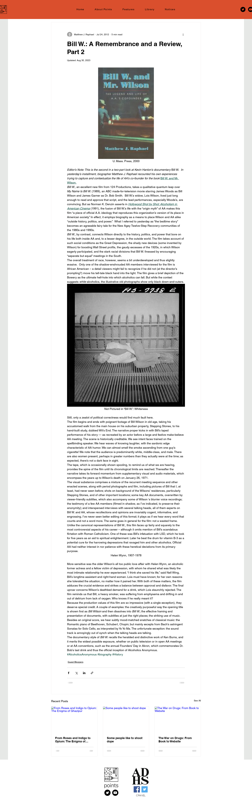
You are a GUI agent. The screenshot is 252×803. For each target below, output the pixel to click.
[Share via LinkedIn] (84, 672)
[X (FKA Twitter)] (107, 793)
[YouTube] (115, 793)
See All (197, 700)
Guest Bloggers (75, 662)
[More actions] (183, 34)
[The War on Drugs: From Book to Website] (178, 719)
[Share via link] (92, 672)
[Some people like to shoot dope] (126, 719)
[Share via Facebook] (68, 672)
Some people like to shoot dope (124, 739)
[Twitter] (242, 9)
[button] (128, 9)
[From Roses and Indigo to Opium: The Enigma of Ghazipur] (74, 719)
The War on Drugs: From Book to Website (175, 739)
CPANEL (140, 795)
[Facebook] (137, 789)
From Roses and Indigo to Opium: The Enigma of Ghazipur (72, 739)
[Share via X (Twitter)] (76, 672)
